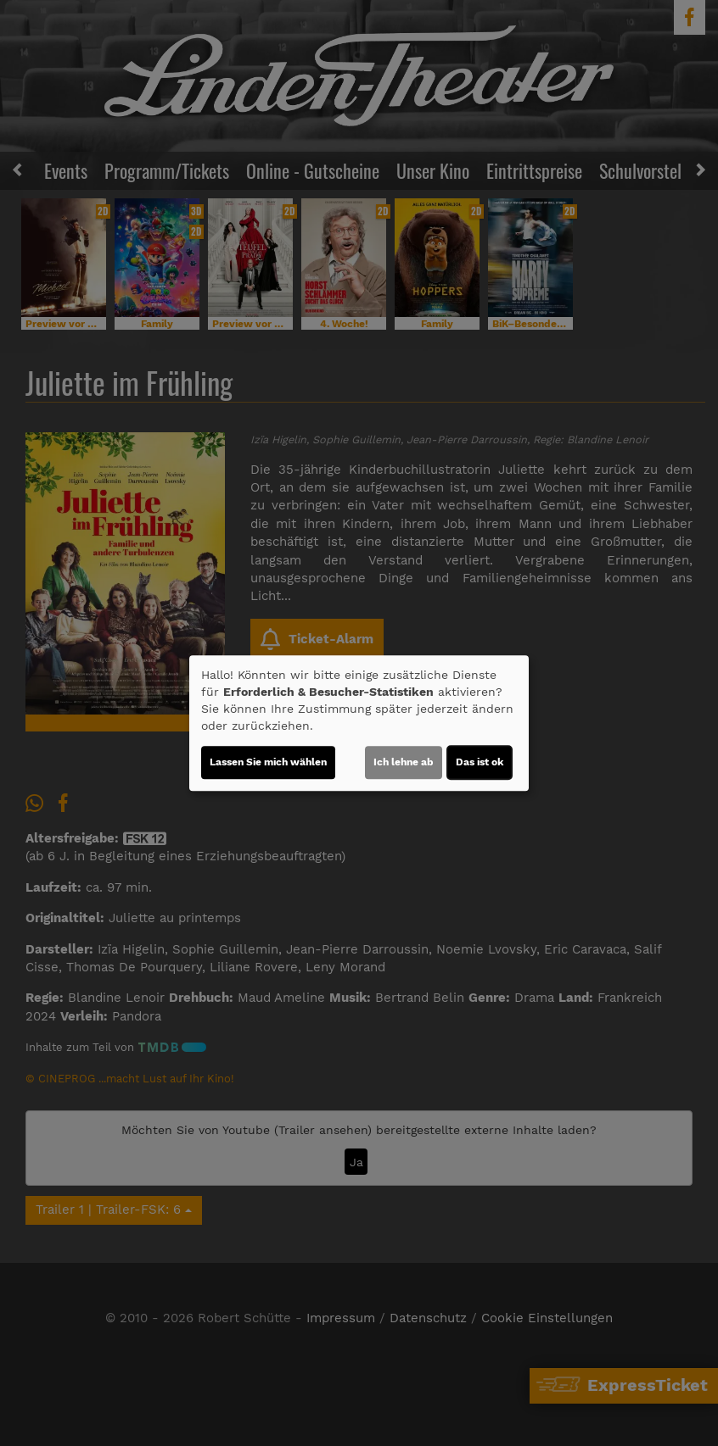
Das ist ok (479, 762)
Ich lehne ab (403, 762)
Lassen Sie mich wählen (268, 762)
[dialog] (359, 723)
